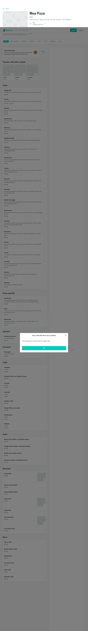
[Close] (66, 308)
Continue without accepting (65, 620)
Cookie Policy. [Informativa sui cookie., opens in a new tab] (48, 629)
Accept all (65, 626)
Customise (65, 615)
